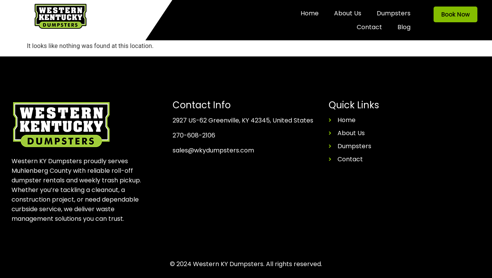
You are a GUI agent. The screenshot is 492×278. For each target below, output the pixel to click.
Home (310, 13)
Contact (369, 27)
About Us (347, 13)
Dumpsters (394, 13)
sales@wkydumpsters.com (213, 150)
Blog (404, 27)
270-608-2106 (194, 135)
